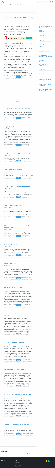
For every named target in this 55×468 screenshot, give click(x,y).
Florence (2, 453)
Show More (18, 77)
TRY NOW (29, 38)
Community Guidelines (19, 463)
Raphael (2, 456)
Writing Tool (20, 1)
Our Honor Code (18, 465)
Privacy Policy (17, 466)
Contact (2, 463)
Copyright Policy (17, 462)
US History (33, 1)
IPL (1, 4)
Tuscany (28, 454)
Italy (1, 454)
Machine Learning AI (26, 1)
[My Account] (53, 1)
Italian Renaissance (29, 453)
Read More (18, 118)
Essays (11, 1)
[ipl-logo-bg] (3, 2)
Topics (15, 1)
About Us (2, 462)
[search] (50, 2)
